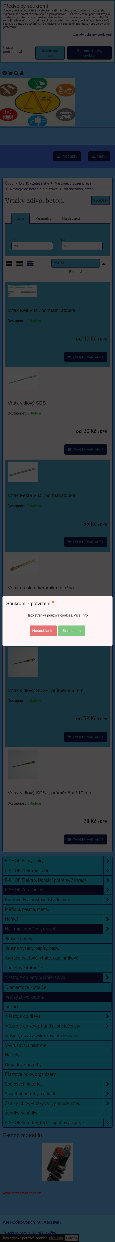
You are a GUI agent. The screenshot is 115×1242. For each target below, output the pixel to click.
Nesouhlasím (43, 630)
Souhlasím (72, 630)
